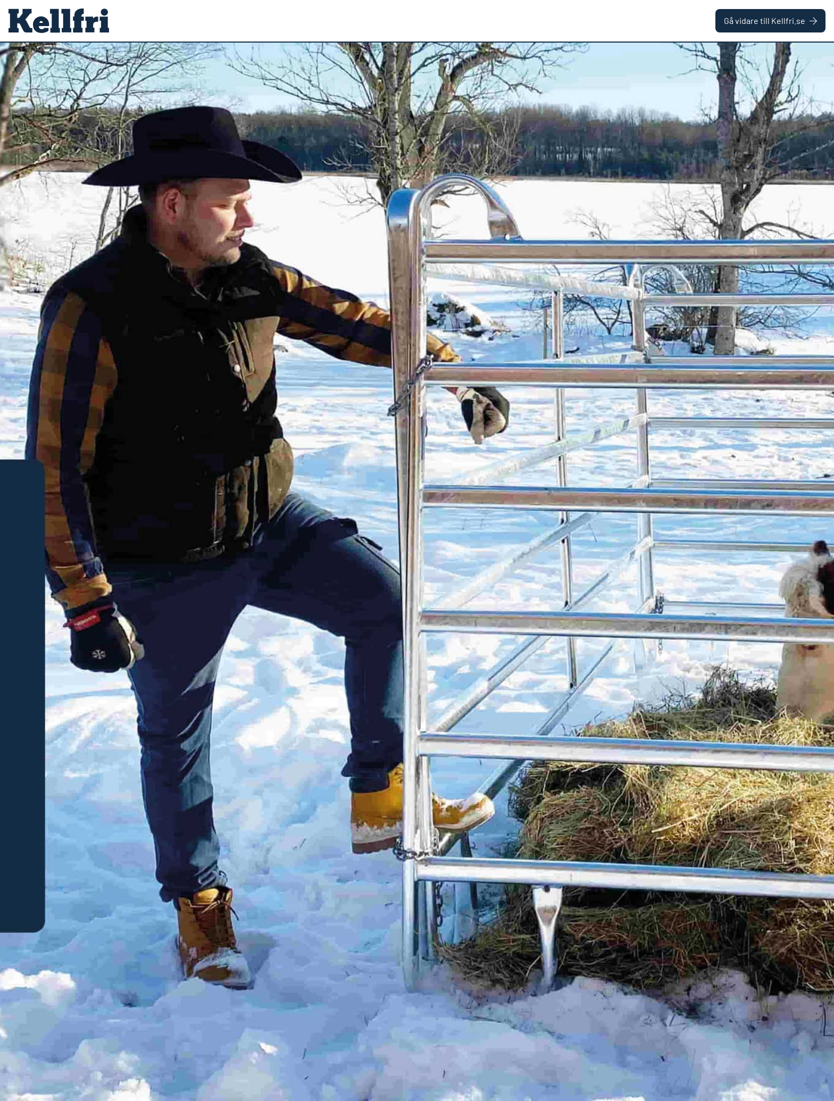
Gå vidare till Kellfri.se (770, 20)
